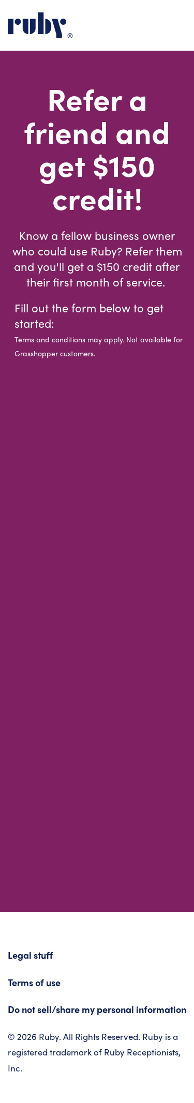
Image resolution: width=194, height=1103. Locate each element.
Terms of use (34, 983)
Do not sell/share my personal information (97, 1010)
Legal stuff (30, 956)
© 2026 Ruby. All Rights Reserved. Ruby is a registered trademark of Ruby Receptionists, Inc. (94, 1054)
